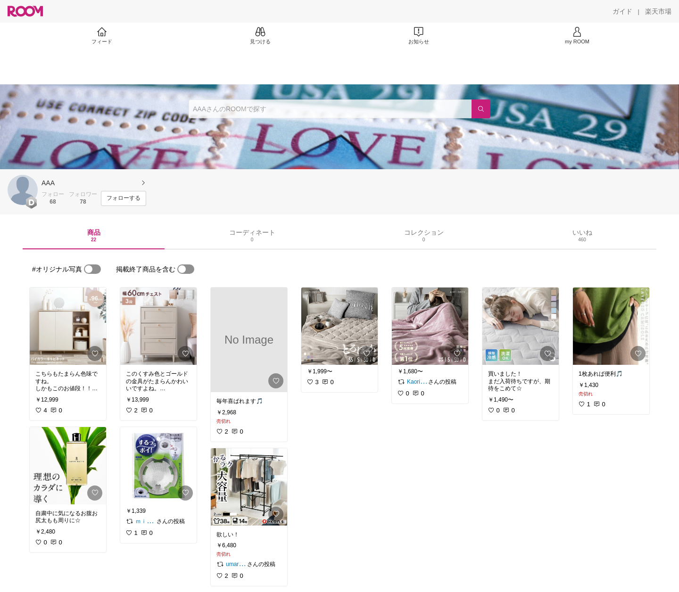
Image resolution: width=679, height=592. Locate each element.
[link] (68, 326)
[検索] (481, 108)
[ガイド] (622, 11)
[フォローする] (123, 198)
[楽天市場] (658, 11)
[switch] (92, 269)
